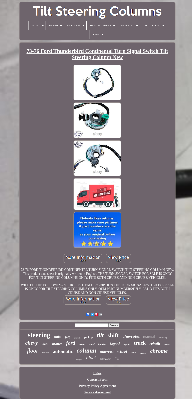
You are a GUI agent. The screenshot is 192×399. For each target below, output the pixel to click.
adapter (79, 359)
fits (117, 358)
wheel (122, 351)
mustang (163, 337)
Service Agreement (97, 392)
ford (70, 343)
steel (92, 344)
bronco (57, 344)
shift (113, 335)
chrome (159, 351)
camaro (143, 353)
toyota (127, 344)
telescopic (105, 359)
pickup (88, 337)
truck (140, 343)
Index (97, 373)
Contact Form (97, 379)
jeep (67, 337)
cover (82, 344)
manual (149, 337)
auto (57, 337)
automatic (63, 351)
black (91, 357)
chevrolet (131, 336)
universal (106, 352)
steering (39, 335)
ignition (102, 344)
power (45, 352)
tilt (100, 335)
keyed (115, 343)
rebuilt (154, 343)
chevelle (77, 338)
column (87, 350)
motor (166, 344)
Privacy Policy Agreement (97, 386)
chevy (31, 343)
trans (133, 352)
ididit (45, 344)
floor (32, 350)
